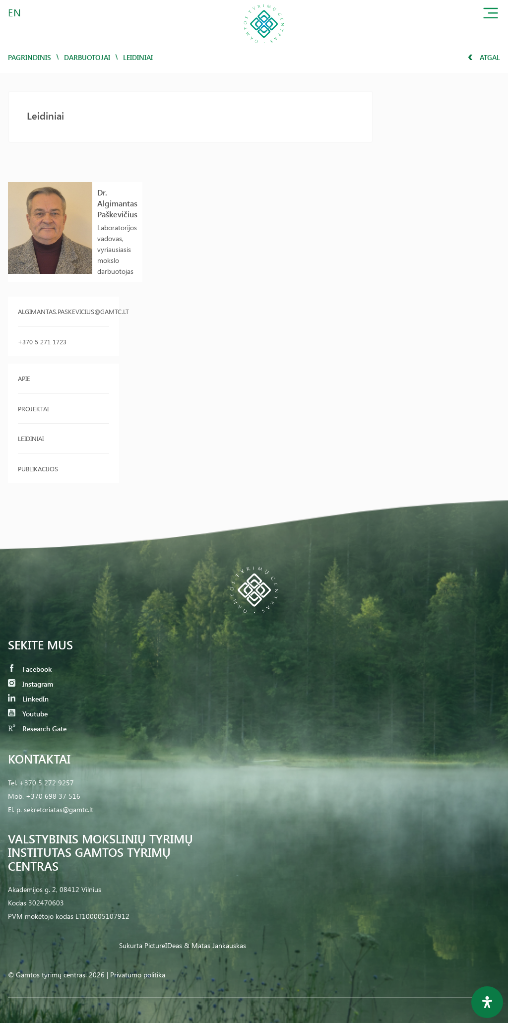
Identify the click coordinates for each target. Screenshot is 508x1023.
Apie (24, 378)
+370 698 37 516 (53, 796)
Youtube (28, 713)
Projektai (33, 408)
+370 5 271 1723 (42, 341)
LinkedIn (28, 698)
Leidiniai (31, 438)
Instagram (30, 684)
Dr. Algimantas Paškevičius (117, 203)
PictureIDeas (163, 945)
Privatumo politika (137, 974)
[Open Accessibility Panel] (487, 1002)
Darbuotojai (87, 57)
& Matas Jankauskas (215, 945)
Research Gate (37, 728)
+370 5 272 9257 (46, 782)
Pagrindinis (29, 57)
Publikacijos (38, 468)
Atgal (484, 57)
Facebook (30, 669)
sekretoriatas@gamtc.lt (58, 809)
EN (15, 12)
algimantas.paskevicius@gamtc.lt (63, 311)
